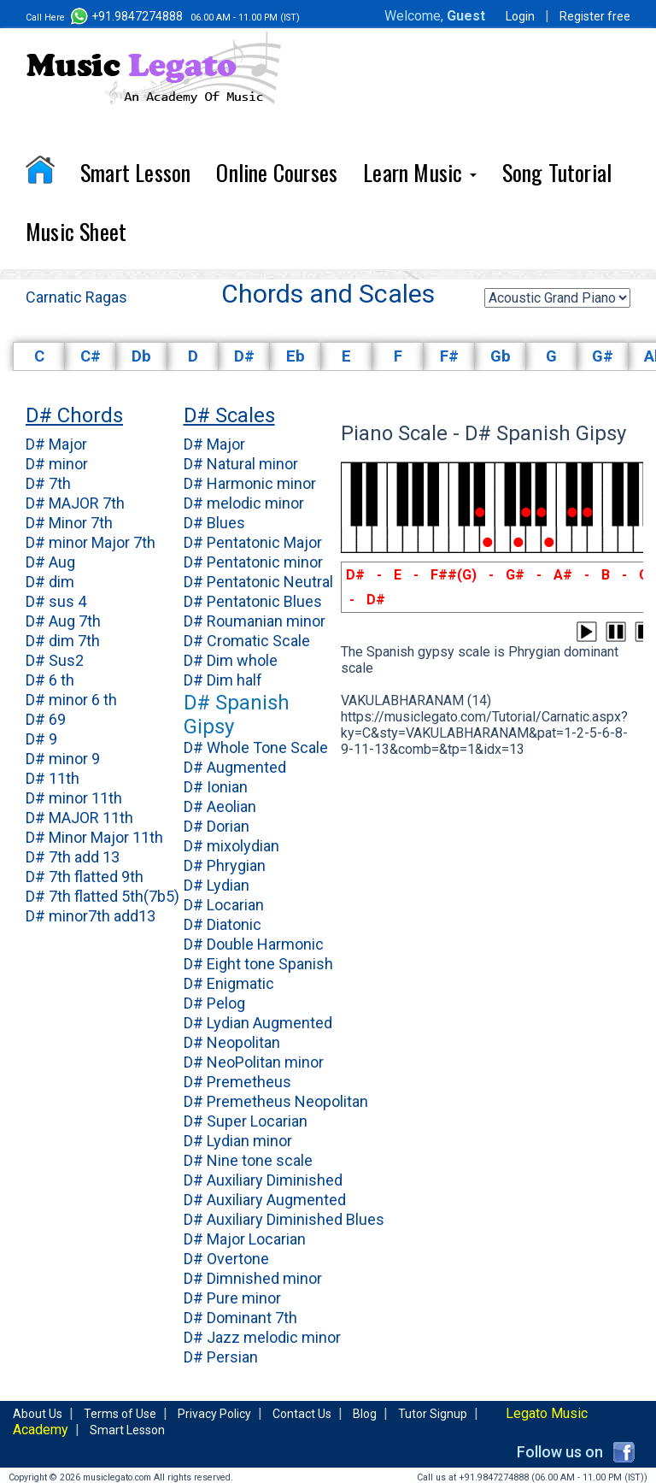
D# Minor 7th (69, 523)
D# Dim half (223, 680)
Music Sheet (76, 231)
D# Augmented (235, 767)
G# (602, 356)
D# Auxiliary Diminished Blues (284, 1219)
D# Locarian (224, 905)
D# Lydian (216, 885)
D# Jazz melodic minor (262, 1337)
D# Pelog (214, 1003)
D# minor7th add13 (90, 916)
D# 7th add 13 (73, 857)
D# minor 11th (74, 798)
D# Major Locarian (245, 1239)
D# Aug (50, 562)
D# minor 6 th (71, 700)
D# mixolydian (231, 846)
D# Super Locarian (246, 1121)
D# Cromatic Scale (247, 641)
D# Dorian (216, 826)
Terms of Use (120, 1414)
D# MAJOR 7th (75, 503)
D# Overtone (226, 1259)
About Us (37, 1414)
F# (449, 356)
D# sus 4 (56, 601)
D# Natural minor (241, 464)
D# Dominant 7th (240, 1318)
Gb (500, 356)
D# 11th (52, 778)
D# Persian (221, 1357)
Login (520, 16)
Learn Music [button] (419, 172)
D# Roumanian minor (254, 621)
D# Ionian (216, 787)
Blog (365, 1414)
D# (244, 356)
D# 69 (46, 719)
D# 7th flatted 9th (85, 877)
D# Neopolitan (232, 1042)
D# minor (57, 464)
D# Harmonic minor (250, 483)
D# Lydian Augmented (258, 1023)
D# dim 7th (63, 641)
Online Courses (276, 172)
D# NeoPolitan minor (254, 1062)
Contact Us (301, 1414)
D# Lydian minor (238, 1141)
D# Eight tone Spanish (258, 964)
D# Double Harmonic (254, 944)
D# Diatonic (222, 924)
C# (90, 356)
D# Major (56, 444)
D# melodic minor (244, 503)
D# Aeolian (220, 806)
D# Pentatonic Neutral (258, 582)
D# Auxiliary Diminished (263, 1180)
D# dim (50, 582)
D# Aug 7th (63, 621)
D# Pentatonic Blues (253, 601)
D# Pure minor (232, 1298)
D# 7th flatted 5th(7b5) (102, 896)
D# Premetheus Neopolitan (276, 1101)
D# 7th (48, 483)
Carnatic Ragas (76, 297)
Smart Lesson (135, 172)
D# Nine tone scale (248, 1160)
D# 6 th (50, 680)
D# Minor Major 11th (94, 837)
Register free (594, 16)
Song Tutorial (557, 172)
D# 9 (41, 739)
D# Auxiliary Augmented (265, 1200)
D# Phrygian (225, 865)
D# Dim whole (231, 660)
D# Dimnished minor (253, 1278)
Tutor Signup (432, 1414)
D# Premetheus (237, 1082)
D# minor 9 (63, 759)
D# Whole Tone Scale (256, 747)
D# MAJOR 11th (79, 818)
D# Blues (214, 523)
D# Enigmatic (229, 983)
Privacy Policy (214, 1414)
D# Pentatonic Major (253, 542)
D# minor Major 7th (90, 542)
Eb (295, 356)
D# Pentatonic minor (253, 562)
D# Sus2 (55, 660)
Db (141, 356)
